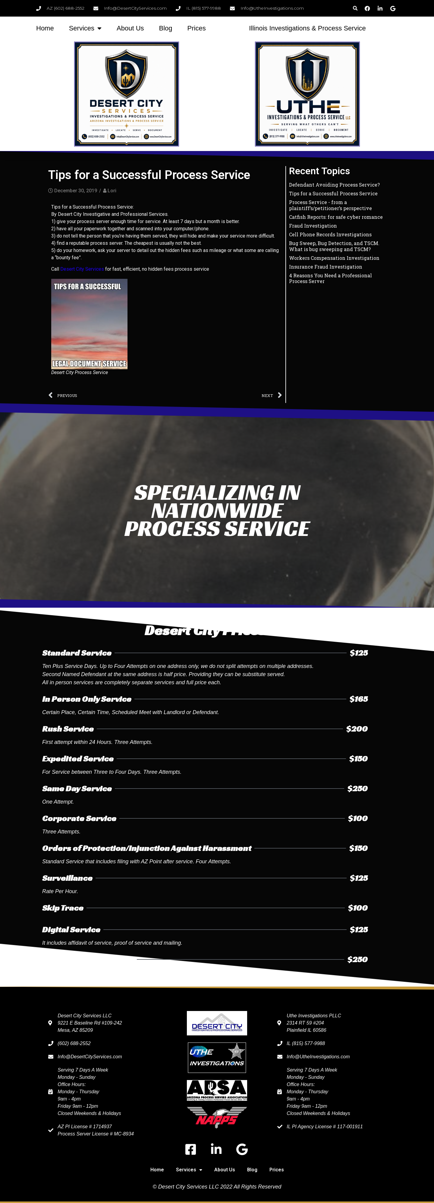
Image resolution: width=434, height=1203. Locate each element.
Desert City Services (82, 269)
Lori (112, 191)
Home (45, 28)
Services (85, 28)
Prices (196, 28)
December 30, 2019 (75, 191)
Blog (165, 28)
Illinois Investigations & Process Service (307, 28)
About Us (130, 28)
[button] (355, 8)
